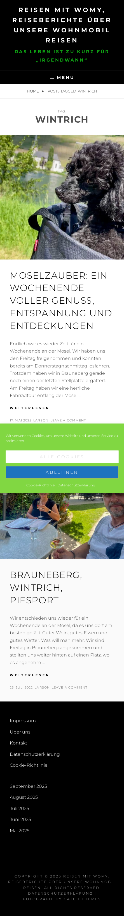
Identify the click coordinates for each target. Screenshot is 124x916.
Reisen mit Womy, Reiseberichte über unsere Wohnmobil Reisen (62, 882)
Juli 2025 (19, 808)
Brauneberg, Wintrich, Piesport (46, 587)
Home (33, 91)
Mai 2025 (19, 830)
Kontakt (18, 743)
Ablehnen (62, 478)
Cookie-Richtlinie (40, 491)
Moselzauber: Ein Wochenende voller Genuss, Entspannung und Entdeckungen (61, 300)
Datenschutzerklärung (76, 491)
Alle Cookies (62, 463)
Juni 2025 (20, 819)
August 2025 (24, 797)
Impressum (23, 720)
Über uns (20, 732)
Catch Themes (82, 899)
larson (40, 420)
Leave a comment (68, 420)
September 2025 (28, 786)
